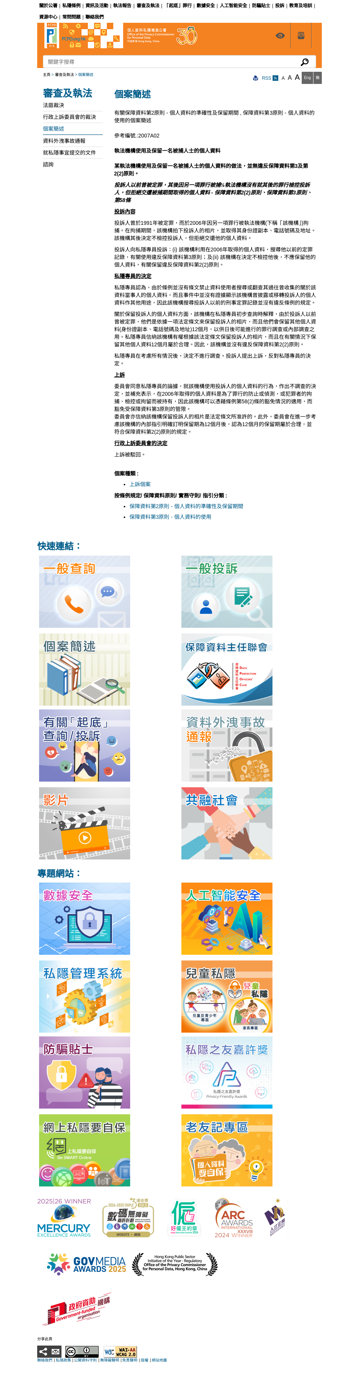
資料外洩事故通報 (64, 141)
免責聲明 (129, 1360)
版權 (144, 1360)
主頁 (46, 75)
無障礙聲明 (109, 1360)
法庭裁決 (53, 105)
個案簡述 (53, 129)
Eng (307, 78)
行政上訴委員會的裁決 (69, 117)
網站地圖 (159, 1360)
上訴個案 (140, 484)
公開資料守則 (85, 1360)
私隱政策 (63, 1360)
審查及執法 (64, 75)
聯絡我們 (44, 1360)
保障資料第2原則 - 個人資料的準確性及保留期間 (186, 506)
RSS (270, 78)
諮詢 (48, 164)
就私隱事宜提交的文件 (69, 153)
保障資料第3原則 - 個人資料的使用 (170, 517)
